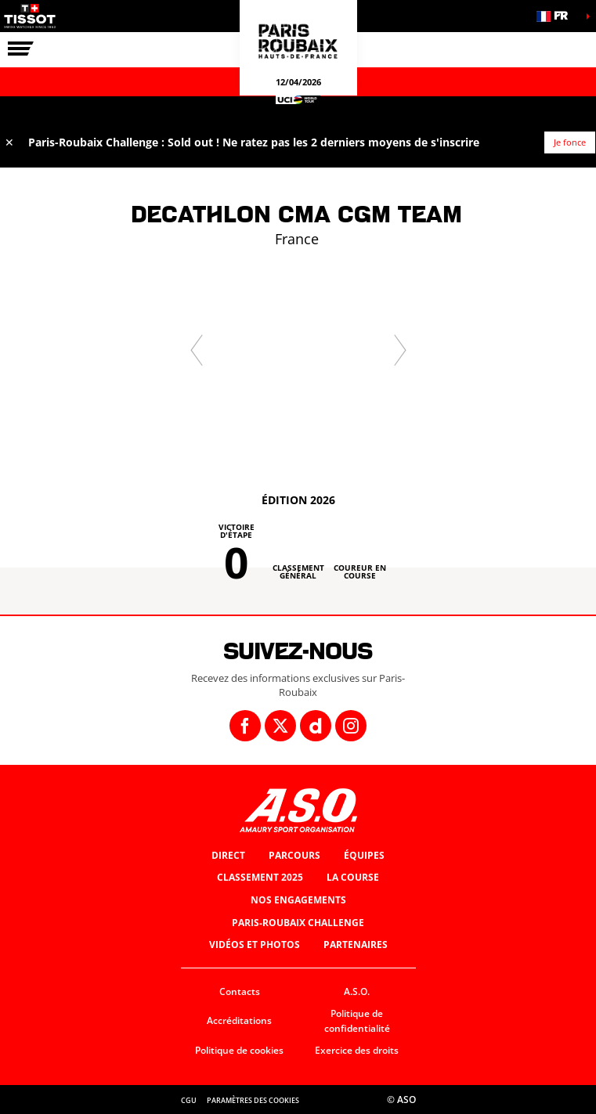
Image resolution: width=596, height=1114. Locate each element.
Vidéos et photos (254, 944)
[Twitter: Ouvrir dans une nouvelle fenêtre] (280, 725)
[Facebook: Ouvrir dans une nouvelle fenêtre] (245, 725)
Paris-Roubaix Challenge (298, 922)
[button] (557, 16)
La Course (353, 877)
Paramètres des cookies (253, 1100)
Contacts (239, 991)
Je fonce (570, 142)
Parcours (294, 855)
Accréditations (239, 1020)
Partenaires (355, 944)
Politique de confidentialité (357, 1021)
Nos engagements (298, 900)
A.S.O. (357, 991)
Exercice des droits (357, 1050)
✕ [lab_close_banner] (9, 142)
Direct (228, 855)
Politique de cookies (239, 1050)
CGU (189, 1100)
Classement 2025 (260, 877)
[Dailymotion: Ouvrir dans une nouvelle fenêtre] (315, 725)
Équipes (364, 855)
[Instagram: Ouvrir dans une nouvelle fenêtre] (351, 725)
